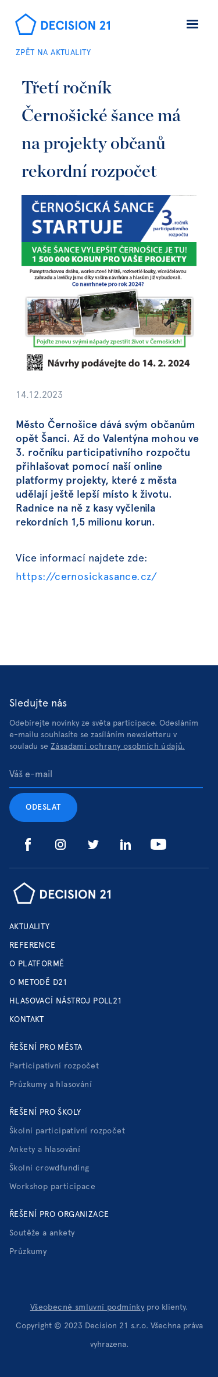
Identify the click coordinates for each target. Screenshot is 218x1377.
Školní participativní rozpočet (67, 1131)
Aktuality (29, 927)
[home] (59, 25)
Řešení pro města (45, 1047)
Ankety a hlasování (44, 1150)
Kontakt (26, 1020)
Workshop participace (52, 1187)
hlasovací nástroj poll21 (66, 1001)
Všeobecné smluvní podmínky (87, 1307)
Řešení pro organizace (59, 1215)
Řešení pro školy (45, 1112)
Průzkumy (28, 1252)
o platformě (36, 964)
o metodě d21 (38, 983)
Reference (32, 945)
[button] (192, 26)
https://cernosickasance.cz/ (87, 577)
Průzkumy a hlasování (50, 1085)
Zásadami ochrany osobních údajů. (118, 746)
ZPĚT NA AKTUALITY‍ (53, 53)
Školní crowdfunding (49, 1168)
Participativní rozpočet (54, 1066)
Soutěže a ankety (41, 1233)
